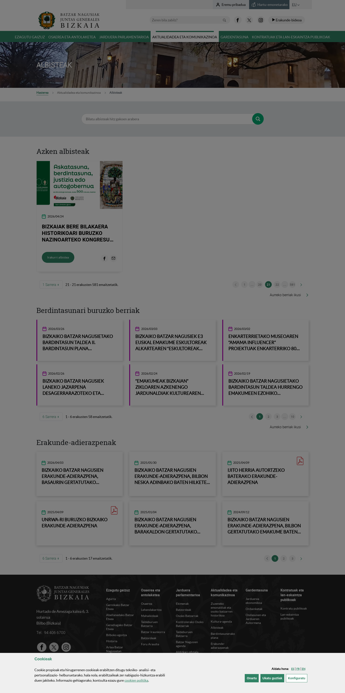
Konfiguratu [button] (297, 678)
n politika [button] (136, 680)
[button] (292, 669)
